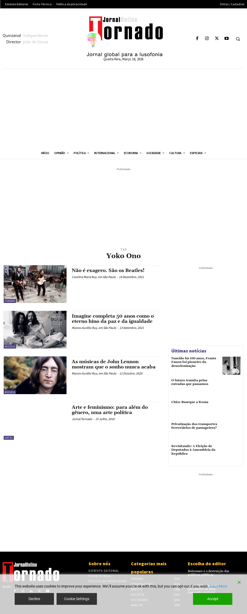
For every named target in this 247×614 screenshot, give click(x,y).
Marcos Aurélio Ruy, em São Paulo (94, 328)
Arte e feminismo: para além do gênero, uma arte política (110, 410)
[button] (237, 38)
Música (10, 346)
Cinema (10, 301)
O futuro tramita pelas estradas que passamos (189, 382)
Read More (218, 586)
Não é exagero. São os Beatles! (108, 271)
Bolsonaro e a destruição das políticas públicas (208, 573)
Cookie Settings (76, 599)
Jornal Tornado (82, 419)
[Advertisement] (123, 108)
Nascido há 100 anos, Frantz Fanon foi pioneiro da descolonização (193, 362)
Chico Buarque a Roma (189, 402)
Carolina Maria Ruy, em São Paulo (94, 277)
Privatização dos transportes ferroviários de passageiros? (194, 426)
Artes (9, 437)
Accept (212, 599)
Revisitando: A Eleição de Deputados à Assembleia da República (193, 450)
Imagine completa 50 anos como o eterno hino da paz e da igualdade (113, 318)
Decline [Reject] (34, 599)
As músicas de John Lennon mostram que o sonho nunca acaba (114, 364)
